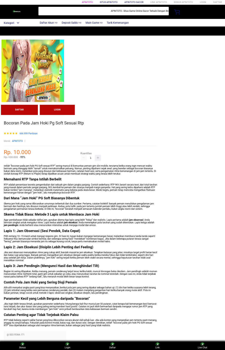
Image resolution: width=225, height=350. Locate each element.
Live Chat (202, 346)
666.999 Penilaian (29, 133)
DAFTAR (217, 2)
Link (157, 346)
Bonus (22, 346)
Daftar (112, 346)
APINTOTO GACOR (133, 2)
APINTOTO (87, 2)
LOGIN (203, 2)
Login (67, 346)
